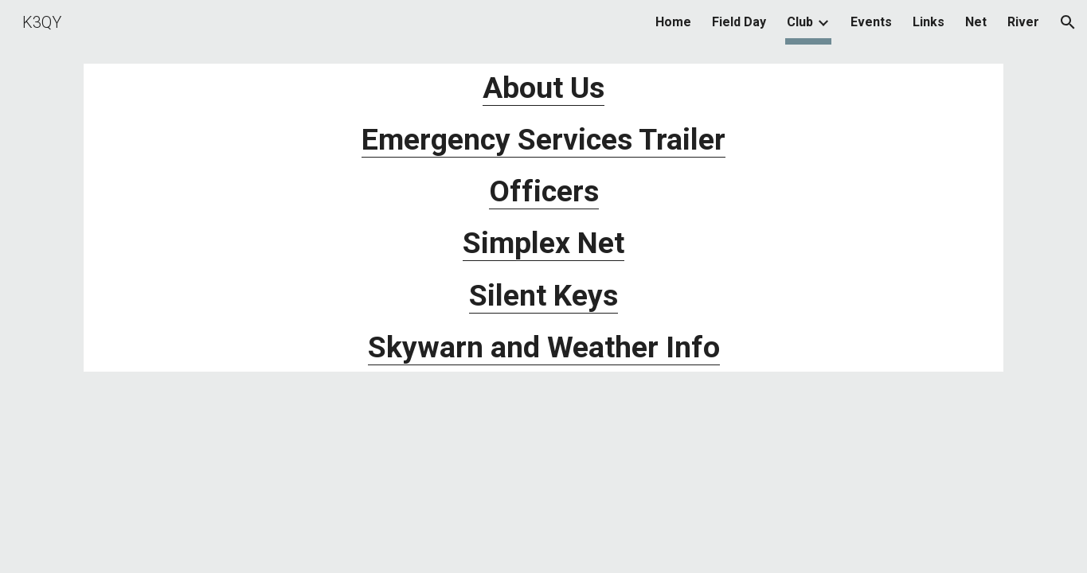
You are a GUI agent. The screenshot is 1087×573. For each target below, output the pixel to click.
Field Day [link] (739, 21)
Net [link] (976, 21)
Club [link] (800, 21)
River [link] (1023, 21)
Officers (544, 191)
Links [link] (928, 21)
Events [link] (871, 21)
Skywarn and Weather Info (544, 346)
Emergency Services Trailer (543, 139)
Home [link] (673, 21)
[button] (1068, 22)
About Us (543, 87)
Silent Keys (543, 295)
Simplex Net (543, 242)
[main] (543, 218)
